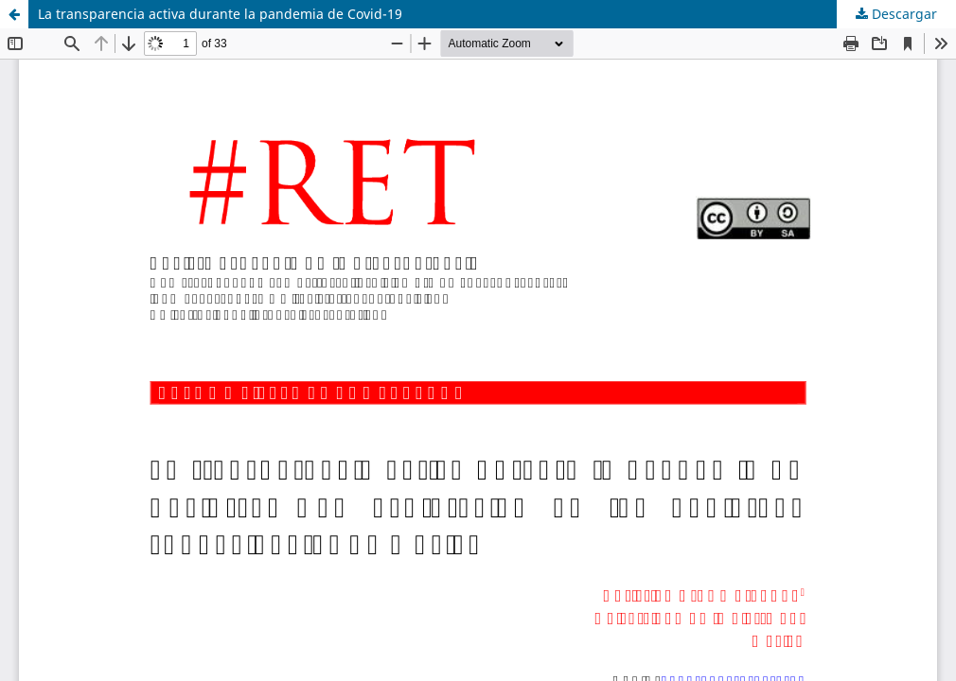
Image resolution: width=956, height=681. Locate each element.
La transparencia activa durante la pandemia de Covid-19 (220, 14)
